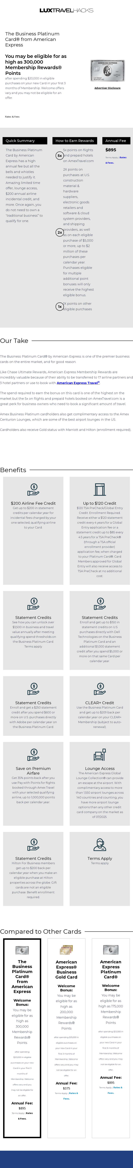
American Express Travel (78, 383)
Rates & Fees (12, 116)
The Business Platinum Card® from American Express (22, 976)
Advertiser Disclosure (108, 88)
